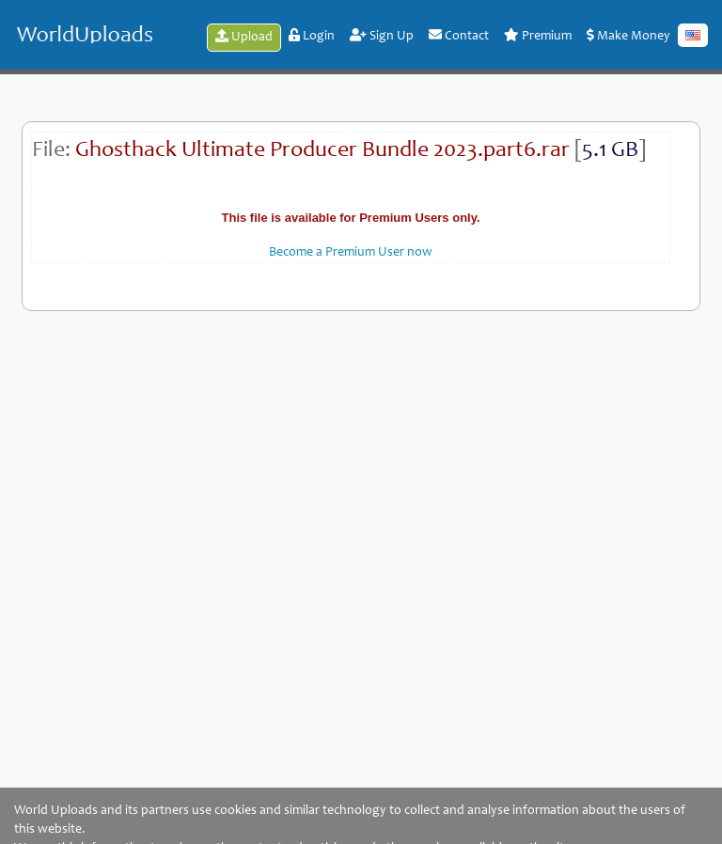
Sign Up (382, 35)
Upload (244, 36)
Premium (538, 35)
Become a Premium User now (350, 252)
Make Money (628, 35)
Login (312, 35)
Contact (459, 35)
